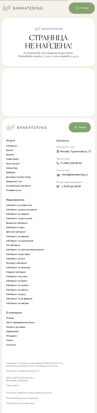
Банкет (9, 150)
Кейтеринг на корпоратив (19, 241)
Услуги (10, 140)
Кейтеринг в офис (15, 227)
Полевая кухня (13, 190)
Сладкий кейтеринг (16, 272)
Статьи (9, 340)
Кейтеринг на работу (17, 290)
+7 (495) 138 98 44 (71, 163)
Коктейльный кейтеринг (18, 186)
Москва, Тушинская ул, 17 (75, 151)
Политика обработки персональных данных (29, 393)
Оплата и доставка (15, 327)
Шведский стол (14, 181)
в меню (74, 56)
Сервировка (12, 331)
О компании (14, 312)
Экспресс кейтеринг (16, 263)
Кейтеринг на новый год (19, 205)
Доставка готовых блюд (18, 177)
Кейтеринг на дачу (16, 294)
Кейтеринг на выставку (18, 254)
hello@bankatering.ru (75, 174)
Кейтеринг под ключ (16, 276)
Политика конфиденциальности (22, 371)
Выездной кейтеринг (17, 223)
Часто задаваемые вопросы (20, 322)
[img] (57, 151)
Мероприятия (15, 199)
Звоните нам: (63, 159)
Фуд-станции (13, 163)
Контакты (62, 140)
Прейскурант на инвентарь (20, 403)
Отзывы (10, 318)
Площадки (11, 336)
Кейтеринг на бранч (16, 281)
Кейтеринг (11, 146)
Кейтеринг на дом (15, 258)
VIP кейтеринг (13, 245)
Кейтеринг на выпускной (19, 218)
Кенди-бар (11, 168)
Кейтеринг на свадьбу (17, 214)
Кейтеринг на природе (18, 267)
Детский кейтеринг (16, 232)
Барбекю (10, 172)
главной (49, 56)
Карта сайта (12, 385)
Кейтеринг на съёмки (17, 285)
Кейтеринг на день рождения (21, 209)
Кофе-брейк (12, 159)
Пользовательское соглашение (22, 398)
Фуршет (10, 154)
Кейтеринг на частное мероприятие (25, 249)
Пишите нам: (63, 170)
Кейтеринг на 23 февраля (19, 298)
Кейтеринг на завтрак (17, 236)
